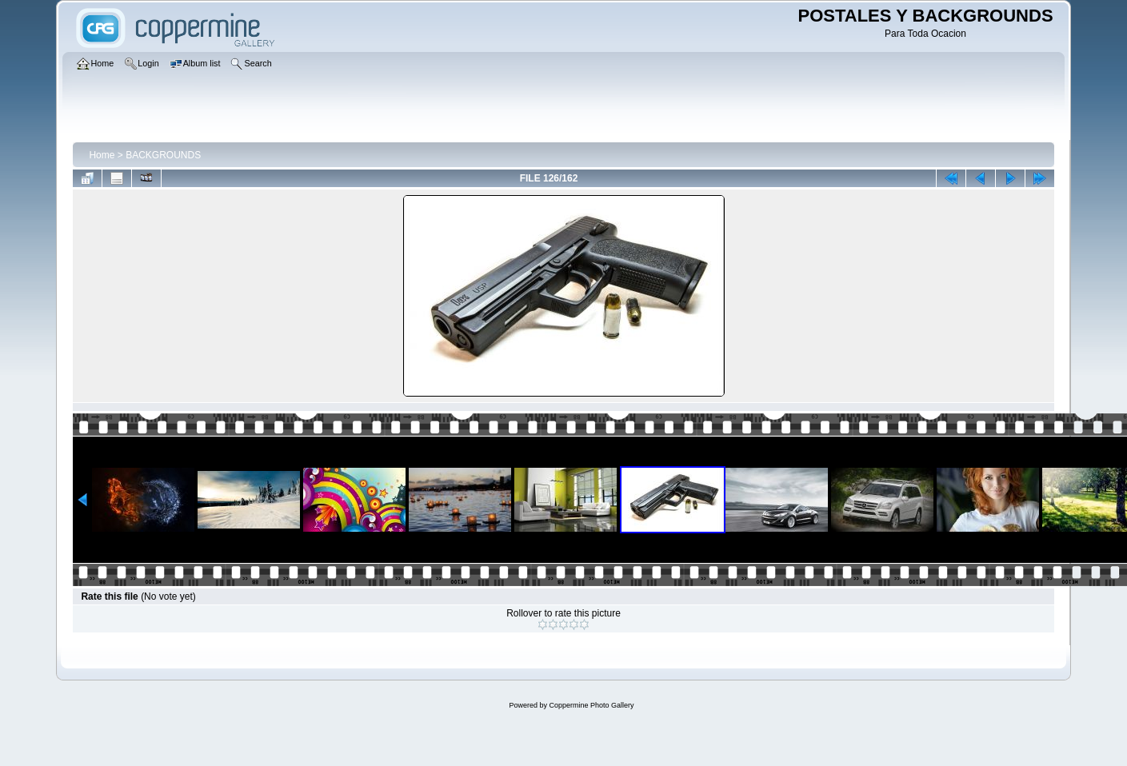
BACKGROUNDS (163, 155)
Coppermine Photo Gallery (591, 705)
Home (101, 155)
